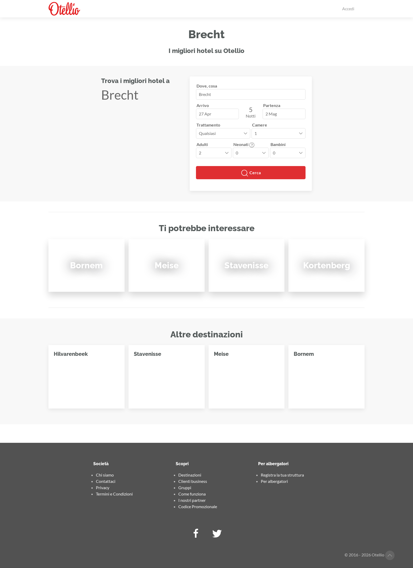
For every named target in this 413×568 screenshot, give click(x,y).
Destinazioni (189, 474)
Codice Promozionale (197, 506)
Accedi (348, 8)
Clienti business (192, 481)
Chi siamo (105, 474)
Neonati (243, 144)
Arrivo (202, 105)
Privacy (102, 487)
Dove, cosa (206, 85)
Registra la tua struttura (282, 474)
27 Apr (205, 113)
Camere (259, 124)
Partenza (271, 105)
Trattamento (208, 124)
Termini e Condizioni (114, 493)
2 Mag (271, 113)
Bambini (278, 144)
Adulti (202, 144)
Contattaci (105, 481)
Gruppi (184, 487)
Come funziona (192, 493)
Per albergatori (274, 481)
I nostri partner (192, 500)
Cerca (251, 173)
